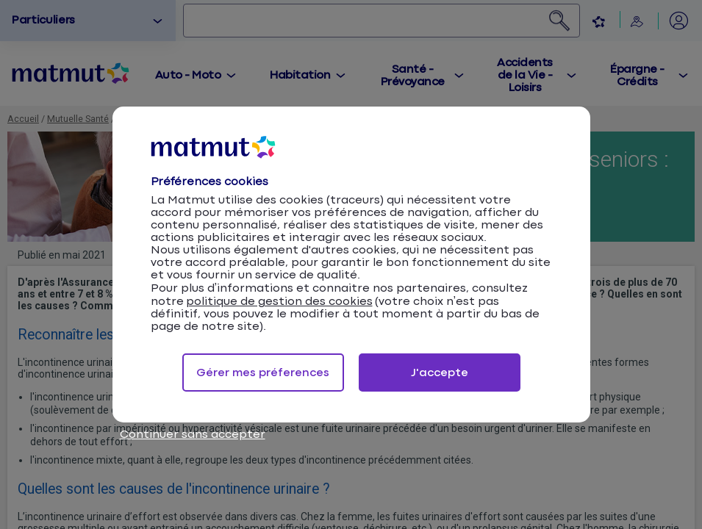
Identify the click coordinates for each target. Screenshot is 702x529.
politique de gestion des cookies (279, 301)
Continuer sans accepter (192, 434)
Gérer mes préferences (262, 373)
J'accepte (439, 373)
